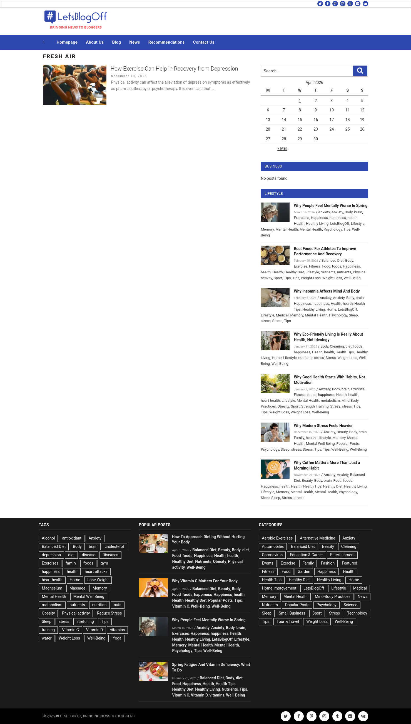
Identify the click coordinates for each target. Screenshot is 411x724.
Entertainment (342, 555)
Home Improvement (279, 588)
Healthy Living (317, 223)
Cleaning (337, 346)
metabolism (330, 400)
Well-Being (352, 278)
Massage (77, 588)
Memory (267, 229)
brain (358, 212)
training (48, 630)
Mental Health (286, 229)
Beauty (342, 432)
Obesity (283, 406)
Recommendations (166, 42)
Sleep (353, 315)
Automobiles (273, 546)
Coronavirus (272, 555)
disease (88, 555)
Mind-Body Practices (332, 596)
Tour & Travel (288, 621)
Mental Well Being (320, 443)
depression (51, 555)
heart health (270, 400)
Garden (304, 571)
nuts (117, 605)
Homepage (67, 42)
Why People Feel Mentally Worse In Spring (330, 205)
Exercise (300, 266)
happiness (338, 218)
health (353, 218)
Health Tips (345, 352)
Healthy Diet (294, 272)
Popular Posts (347, 443)
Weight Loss (311, 278)
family (71, 563)
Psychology (333, 229)
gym (104, 563)
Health (299, 223)
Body (348, 212)
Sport (278, 278)
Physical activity (76, 613)
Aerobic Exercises (277, 538)
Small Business (292, 613)
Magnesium (52, 588)
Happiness (319, 218)
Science (350, 605)
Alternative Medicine (317, 538)
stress (266, 321)
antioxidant (71, 538)
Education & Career (306, 555)
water (47, 638)
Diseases (110, 555)
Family (299, 438)
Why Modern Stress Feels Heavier (323, 425)
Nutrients (328, 272)
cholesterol (114, 546)
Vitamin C (70, 630)
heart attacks (96, 571)
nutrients (344, 272)
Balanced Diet (333, 260)
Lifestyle (358, 223)
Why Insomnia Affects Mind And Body (327, 291)
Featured (349, 563)
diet (349, 346)
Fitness (315, 266)
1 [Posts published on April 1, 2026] (300, 100)
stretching (85, 621)
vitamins (117, 630)
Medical (282, 315)
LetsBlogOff (339, 223)
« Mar (282, 148)
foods (336, 266)
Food (326, 266)
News (134, 42)
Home (331, 309)
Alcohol (48, 538)
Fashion (328, 563)
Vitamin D (94, 630)
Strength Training (315, 406)
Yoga (117, 638)
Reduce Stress (109, 613)
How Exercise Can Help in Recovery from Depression (174, 68)
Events (267, 563)
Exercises (301, 218)
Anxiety (324, 212)
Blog (116, 42)
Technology (357, 613)
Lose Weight (98, 580)
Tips (346, 229)
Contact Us (204, 42)
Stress (277, 321)
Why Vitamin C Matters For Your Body (205, 581)
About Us (95, 42)
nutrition (99, 605)
